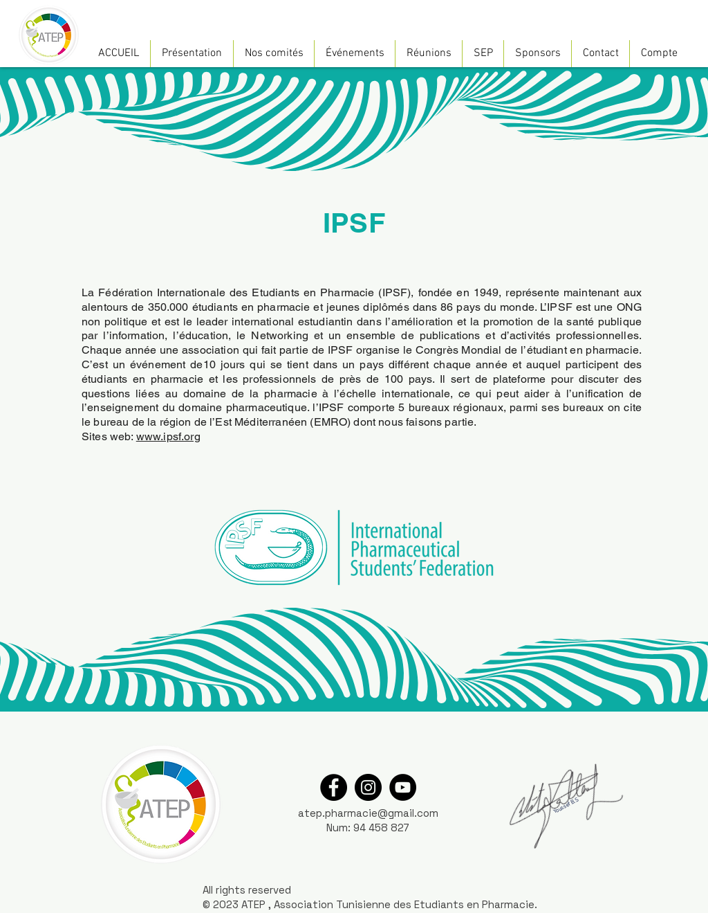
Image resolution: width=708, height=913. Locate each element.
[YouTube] (402, 787)
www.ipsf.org (168, 436)
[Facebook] (333, 787)
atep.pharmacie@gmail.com (368, 813)
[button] (192, 53)
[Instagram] (368, 787)
